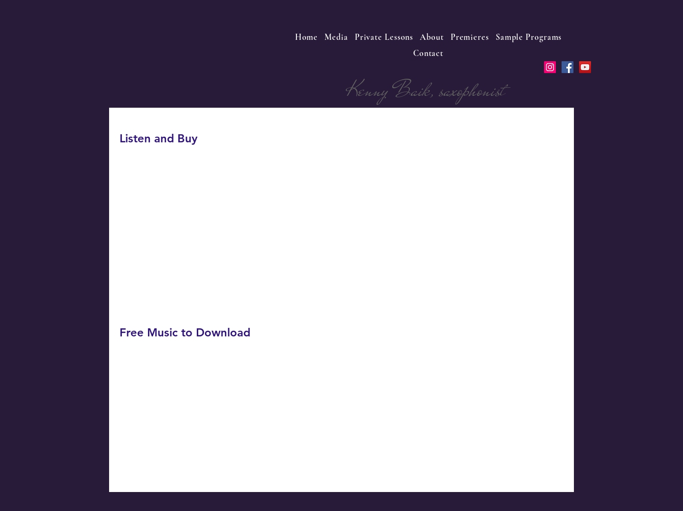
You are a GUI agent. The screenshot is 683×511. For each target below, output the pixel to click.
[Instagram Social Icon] (550, 67)
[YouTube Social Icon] (585, 67)
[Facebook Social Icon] (567, 67)
